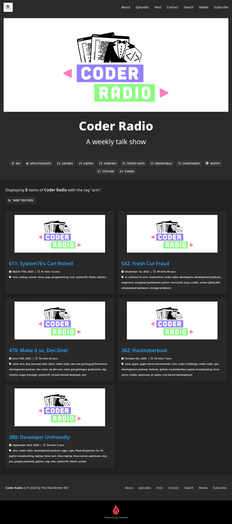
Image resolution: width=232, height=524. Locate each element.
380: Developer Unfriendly (39, 437)
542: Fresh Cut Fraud (145, 263)
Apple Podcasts (39, 163)
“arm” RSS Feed (20, 200)
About (125, 7)
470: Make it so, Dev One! (38, 350)
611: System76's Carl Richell (41, 263)
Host (157, 7)
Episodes (142, 7)
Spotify (213, 163)
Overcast (107, 163)
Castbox (65, 163)
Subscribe (221, 7)
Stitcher (106, 171)
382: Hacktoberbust (144, 350)
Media (203, 7)
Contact (172, 7)
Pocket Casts (134, 163)
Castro (86, 163)
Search (189, 7)
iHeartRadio (189, 163)
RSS (16, 163)
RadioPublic (161, 163)
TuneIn (127, 171)
